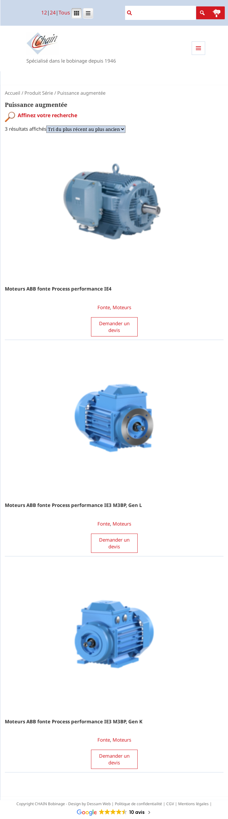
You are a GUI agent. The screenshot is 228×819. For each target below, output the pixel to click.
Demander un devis (114, 326)
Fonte (103, 307)
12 (44, 13)
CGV (170, 803)
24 (53, 13)
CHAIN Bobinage (50, 803)
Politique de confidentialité (138, 803)
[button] (216, 12)
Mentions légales (193, 803)
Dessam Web (99, 803)
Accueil (12, 93)
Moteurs (122, 307)
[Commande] (85, 129)
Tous (64, 13)
